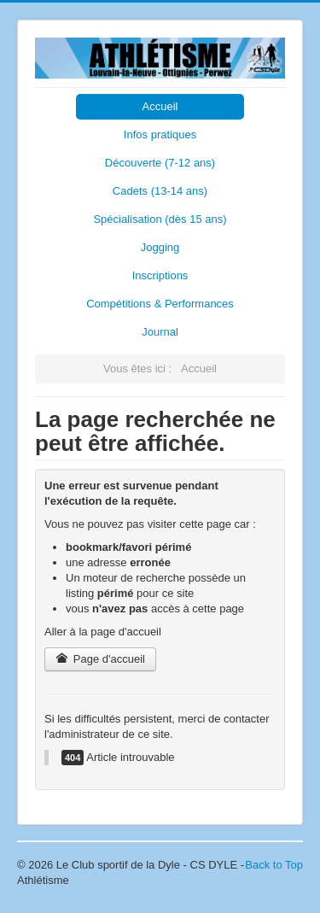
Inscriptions (160, 275)
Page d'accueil (100, 659)
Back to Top (274, 864)
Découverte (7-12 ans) (160, 162)
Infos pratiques (160, 134)
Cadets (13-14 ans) (160, 190)
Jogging (160, 247)
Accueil (160, 106)
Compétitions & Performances (160, 303)
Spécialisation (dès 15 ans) (159, 219)
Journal (160, 331)
